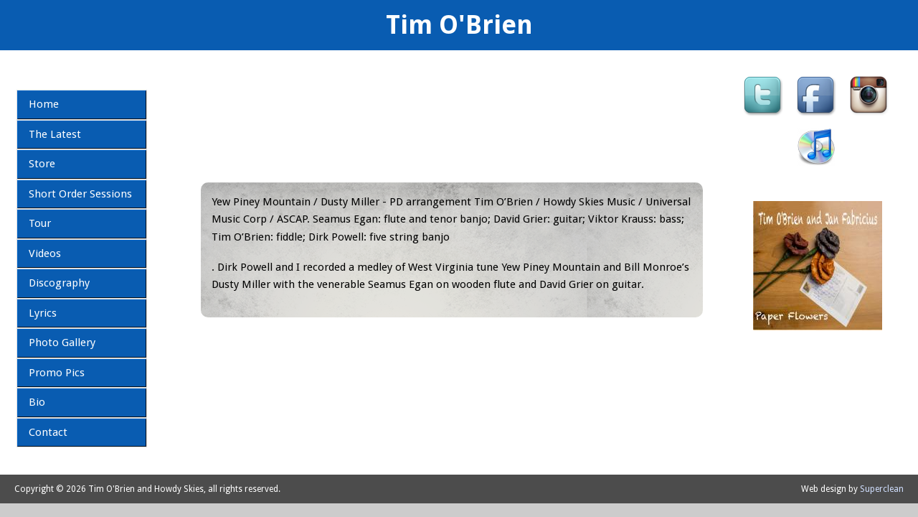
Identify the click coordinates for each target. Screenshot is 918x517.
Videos (45, 253)
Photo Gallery (62, 342)
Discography (59, 282)
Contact (48, 432)
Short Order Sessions (80, 193)
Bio (37, 402)
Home (44, 104)
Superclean (882, 489)
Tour (40, 223)
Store (42, 163)
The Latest (55, 134)
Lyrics (43, 313)
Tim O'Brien (459, 24)
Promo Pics (57, 372)
